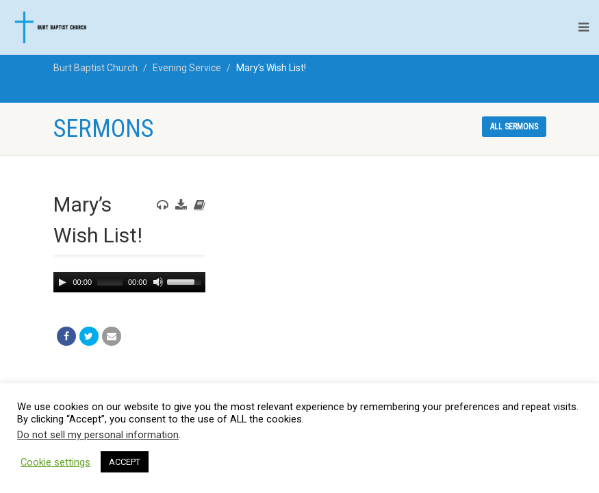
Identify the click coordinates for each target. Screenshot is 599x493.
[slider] (110, 282)
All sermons (514, 126)
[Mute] (156, 282)
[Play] (62, 282)
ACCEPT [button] (124, 462)
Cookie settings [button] (55, 462)
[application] (129, 282)
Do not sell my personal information (98, 435)
